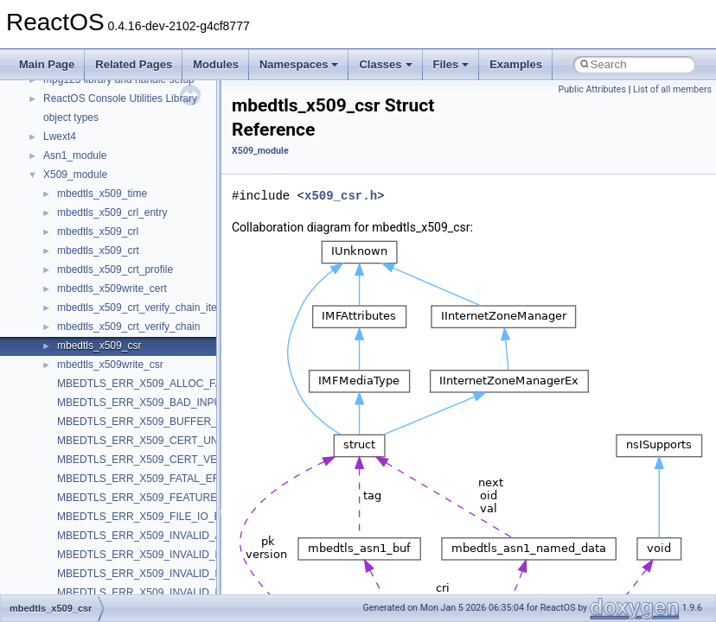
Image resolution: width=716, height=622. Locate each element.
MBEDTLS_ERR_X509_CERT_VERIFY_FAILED (170, 460)
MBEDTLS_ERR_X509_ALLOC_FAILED (151, 384)
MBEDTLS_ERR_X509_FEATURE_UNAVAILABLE (174, 498)
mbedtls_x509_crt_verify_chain (128, 327)
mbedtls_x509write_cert (112, 288)
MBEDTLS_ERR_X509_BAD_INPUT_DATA (158, 403)
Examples (515, 64)
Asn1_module (74, 155)
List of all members (672, 89)
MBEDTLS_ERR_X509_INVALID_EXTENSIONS (169, 574)
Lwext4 (59, 136)
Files (451, 64)
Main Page (46, 64)
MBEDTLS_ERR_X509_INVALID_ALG (146, 536)
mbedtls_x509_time (102, 193)
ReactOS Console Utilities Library (120, 98)
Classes (385, 64)
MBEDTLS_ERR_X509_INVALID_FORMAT (157, 593)
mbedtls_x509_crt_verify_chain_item (141, 307)
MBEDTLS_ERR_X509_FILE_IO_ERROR (154, 517)
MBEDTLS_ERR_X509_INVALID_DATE (149, 555)
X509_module (75, 174)
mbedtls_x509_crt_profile (115, 269)
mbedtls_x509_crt (98, 250)
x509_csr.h (340, 195)
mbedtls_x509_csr (99, 346)
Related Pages (133, 64)
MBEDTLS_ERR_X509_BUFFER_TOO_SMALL (168, 422)
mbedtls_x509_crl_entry (112, 212)
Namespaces (299, 64)
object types (71, 117)
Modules (216, 64)
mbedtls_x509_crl (97, 231)
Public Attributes (592, 89)
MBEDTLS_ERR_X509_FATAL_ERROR (150, 479)
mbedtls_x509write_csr (110, 365)
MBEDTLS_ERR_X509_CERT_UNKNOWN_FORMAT (182, 441)
